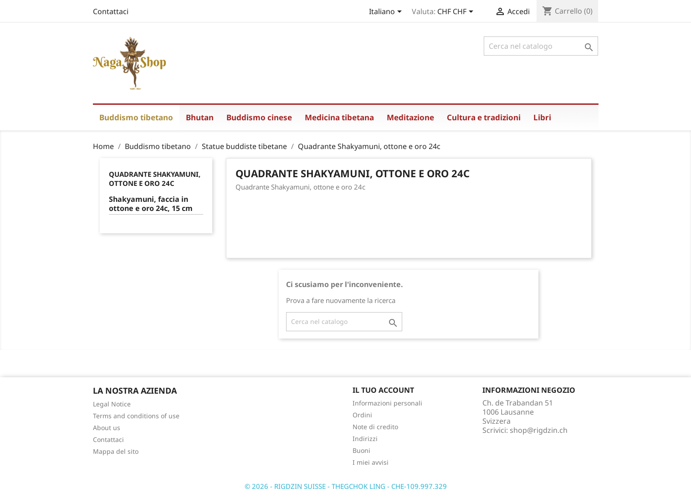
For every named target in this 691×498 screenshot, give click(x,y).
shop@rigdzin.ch (539, 430)
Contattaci (110, 11)
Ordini (362, 415)
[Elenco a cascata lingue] (387, 12)
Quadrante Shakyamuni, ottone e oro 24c (154, 178)
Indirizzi (365, 438)
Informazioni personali (387, 403)
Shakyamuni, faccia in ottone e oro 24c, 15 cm (151, 204)
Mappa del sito (115, 451)
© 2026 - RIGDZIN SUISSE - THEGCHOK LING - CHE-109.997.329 (346, 486)
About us (106, 427)
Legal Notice (112, 404)
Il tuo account (383, 390)
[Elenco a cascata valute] (456, 12)
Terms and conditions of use (136, 415)
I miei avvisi (371, 462)
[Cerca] (541, 46)
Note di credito (375, 426)
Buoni (361, 450)
